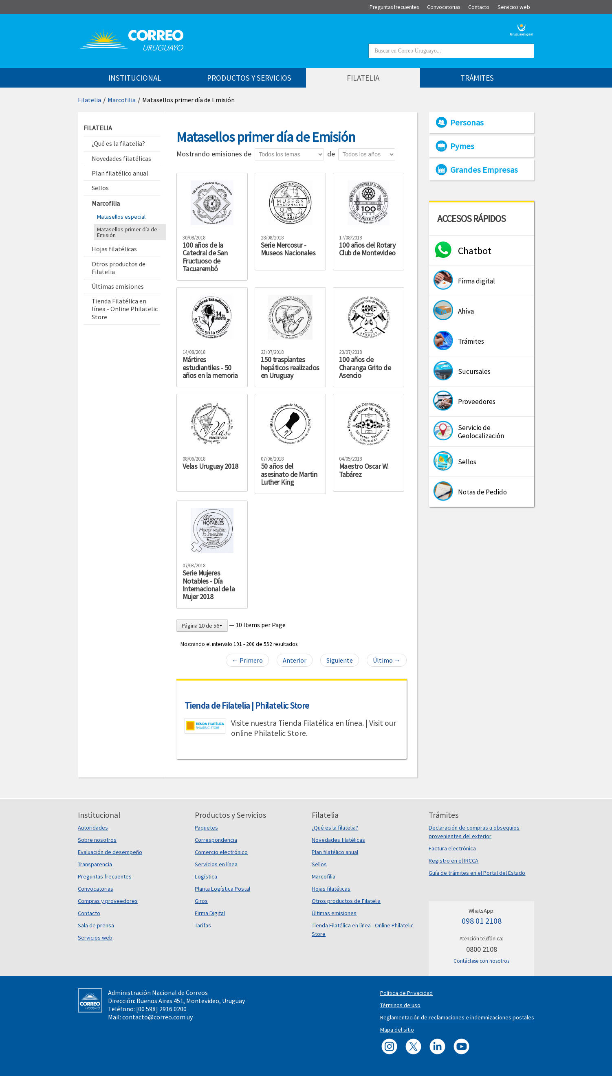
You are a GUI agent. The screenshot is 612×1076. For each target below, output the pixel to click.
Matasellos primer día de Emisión (188, 100)
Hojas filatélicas (331, 888)
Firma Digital (210, 913)
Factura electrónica (452, 848)
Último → (387, 660)
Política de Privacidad (406, 993)
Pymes (462, 146)
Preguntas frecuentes (105, 876)
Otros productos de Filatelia (346, 901)
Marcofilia (122, 100)
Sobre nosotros (97, 839)
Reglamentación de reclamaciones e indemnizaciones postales (457, 1017)
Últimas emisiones (334, 913)
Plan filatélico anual (335, 852)
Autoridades (93, 827)
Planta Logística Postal (222, 888)
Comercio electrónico (221, 852)
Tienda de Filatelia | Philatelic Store (247, 705)
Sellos (319, 864)
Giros (201, 901)
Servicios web (95, 937)
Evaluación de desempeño (110, 852)
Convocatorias (95, 888)
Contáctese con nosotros (481, 960)
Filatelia (89, 100)
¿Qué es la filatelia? (335, 827)
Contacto (89, 913)
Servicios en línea (216, 864)
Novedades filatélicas (338, 839)
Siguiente (339, 660)
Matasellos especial (121, 216)
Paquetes (206, 827)
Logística (206, 876)
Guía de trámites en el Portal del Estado (477, 872)
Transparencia (95, 864)
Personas (467, 122)
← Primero (247, 660)
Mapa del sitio (397, 1029)
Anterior (294, 660)
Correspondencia (216, 839)
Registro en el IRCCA (453, 860)
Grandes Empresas (484, 170)
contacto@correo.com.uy (157, 1017)
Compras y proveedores (108, 901)
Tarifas (203, 925)
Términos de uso (400, 1005)
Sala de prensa (96, 925)
